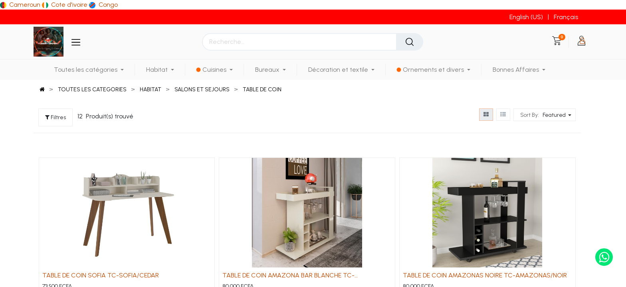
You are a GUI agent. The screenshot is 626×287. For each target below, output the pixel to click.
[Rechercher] (409, 42)
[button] (558, 115)
